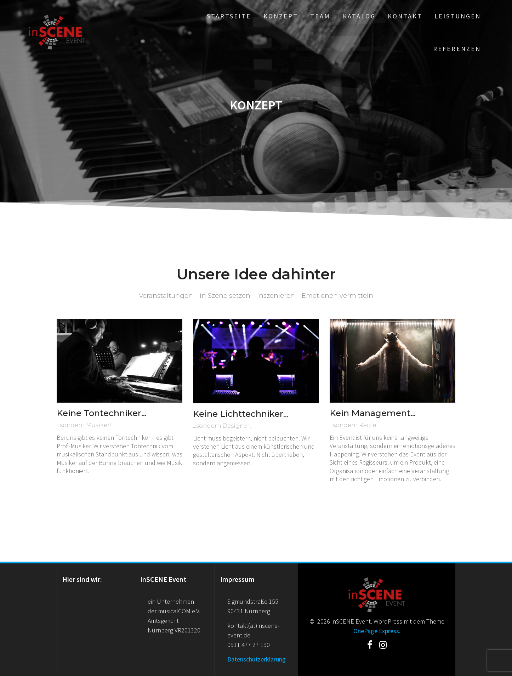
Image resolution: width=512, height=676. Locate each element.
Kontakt (405, 16)
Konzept (280, 16)
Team (320, 16)
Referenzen (457, 49)
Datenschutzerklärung (256, 659)
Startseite (229, 16)
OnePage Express (376, 631)
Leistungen (457, 16)
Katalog (359, 16)
